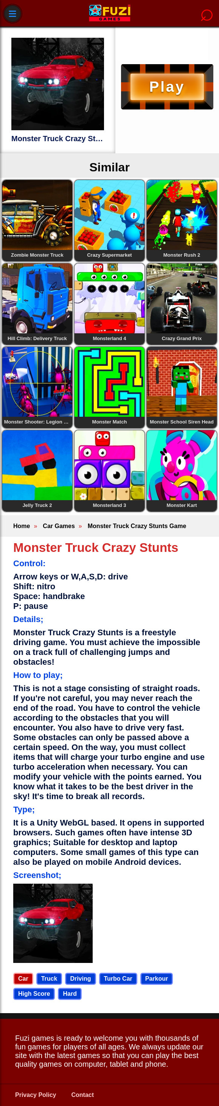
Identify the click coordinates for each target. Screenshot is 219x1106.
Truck (49, 978)
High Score (34, 993)
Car (23, 978)
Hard (69, 993)
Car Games (59, 526)
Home (21, 526)
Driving (80, 978)
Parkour (156, 978)
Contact (82, 1095)
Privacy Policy (35, 1095)
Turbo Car (118, 978)
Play (167, 87)
